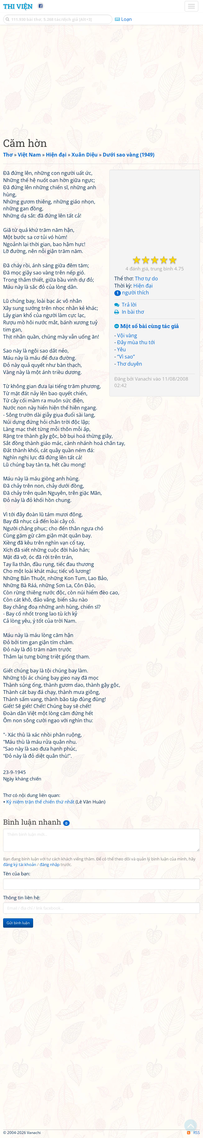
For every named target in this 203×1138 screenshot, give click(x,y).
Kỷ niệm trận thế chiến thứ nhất (40, 801)
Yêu (121, 349)
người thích (131, 292)
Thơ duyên (129, 363)
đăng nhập (50, 864)
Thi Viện (17, 6)
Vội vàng (127, 335)
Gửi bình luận (18, 922)
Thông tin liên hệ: (21, 897)
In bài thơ (133, 311)
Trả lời (129, 304)
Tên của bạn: (16, 873)
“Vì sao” (126, 356)
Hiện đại (143, 285)
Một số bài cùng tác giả (146, 326)
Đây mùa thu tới (136, 342)
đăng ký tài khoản (19, 864)
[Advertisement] (101, 79)
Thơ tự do (146, 278)
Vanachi (143, 379)
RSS (193, 1132)
